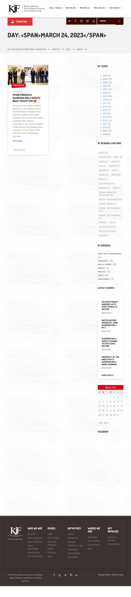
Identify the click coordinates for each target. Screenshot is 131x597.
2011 (105, 124)
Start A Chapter (114, 555)
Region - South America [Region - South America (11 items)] (109, 226)
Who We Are (72, 8)
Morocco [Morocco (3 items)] (104, 194)
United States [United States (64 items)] (107, 242)
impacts (101, 283)
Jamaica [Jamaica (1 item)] (103, 180)
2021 (105, 89)
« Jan (100, 433)
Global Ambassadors (33, 558)
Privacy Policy (104, 585)
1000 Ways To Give (75, 556)
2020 (105, 92)
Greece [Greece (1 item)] (103, 167)
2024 (105, 79)
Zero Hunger (104, 290)
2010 (105, 127)
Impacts (60, 8)
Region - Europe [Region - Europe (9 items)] (108, 213)
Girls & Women (20, 150)
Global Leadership (35, 549)
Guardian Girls (73, 549)
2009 (105, 130)
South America (94, 556)
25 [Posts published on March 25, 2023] (122, 421)
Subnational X (73, 560)
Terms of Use (117, 585)
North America (93, 552)
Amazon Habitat (74, 564)
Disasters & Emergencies (109, 265)
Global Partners (34, 563)
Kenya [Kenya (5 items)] (103, 185)
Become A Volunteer (112, 549)
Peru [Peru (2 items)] (117, 194)
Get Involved (115, 8)
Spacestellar (73, 568)
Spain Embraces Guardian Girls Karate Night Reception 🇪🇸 (26, 98)
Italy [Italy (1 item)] (115, 176)
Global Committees (35, 553)
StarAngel (71, 553)
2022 (105, 86)
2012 (105, 120)
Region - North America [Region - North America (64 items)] (109, 219)
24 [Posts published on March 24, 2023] (118, 421)
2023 (105, 82)
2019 (105, 96)
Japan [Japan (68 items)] (116, 180)
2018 (105, 99)
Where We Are (101, 8)
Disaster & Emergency (52, 554)
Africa (90, 559)
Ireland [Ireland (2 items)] (104, 176)
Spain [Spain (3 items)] (103, 233)
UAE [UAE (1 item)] (113, 233)
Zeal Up (71, 545)
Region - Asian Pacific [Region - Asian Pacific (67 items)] (108, 207)
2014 (105, 113)
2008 (105, 134)
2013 (105, 117)
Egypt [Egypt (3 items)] (103, 162)
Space (50, 567)
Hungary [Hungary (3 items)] (104, 171)
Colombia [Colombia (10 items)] (105, 157)
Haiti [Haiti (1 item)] (114, 167)
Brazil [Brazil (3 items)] (103, 153)
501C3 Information (35, 567)
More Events (107, 386)
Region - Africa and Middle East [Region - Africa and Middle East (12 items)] (107, 200)
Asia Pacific (92, 548)
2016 (105, 106)
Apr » (106, 433)
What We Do (86, 8)
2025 (105, 75)
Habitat (101, 279)
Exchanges (103, 272)
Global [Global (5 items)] (115, 162)
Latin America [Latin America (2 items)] (106, 190)
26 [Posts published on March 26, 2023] (99, 426)
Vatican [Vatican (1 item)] (103, 246)
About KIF (32, 545)
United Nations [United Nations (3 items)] (107, 237)
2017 (105, 103)
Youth (101, 286)
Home (51, 8)
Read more (22, 141)
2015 (105, 110)
